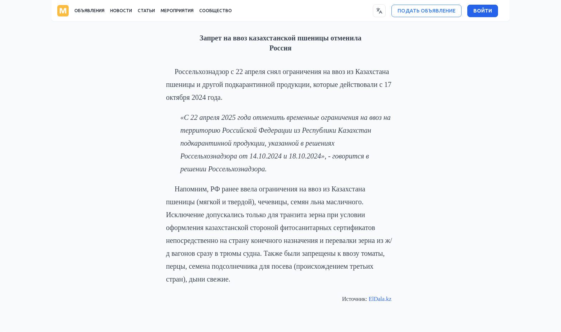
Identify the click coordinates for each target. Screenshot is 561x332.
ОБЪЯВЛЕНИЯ (89, 10)
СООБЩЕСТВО (215, 10)
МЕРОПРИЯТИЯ (177, 10)
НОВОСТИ (121, 10)
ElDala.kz (380, 299)
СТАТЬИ (146, 10)
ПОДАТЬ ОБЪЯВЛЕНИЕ (426, 11)
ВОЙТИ (482, 11)
